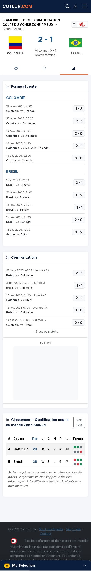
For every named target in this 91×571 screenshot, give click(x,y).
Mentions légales (51, 529)
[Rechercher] (67, 6)
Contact (45, 533)
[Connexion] (75, 6)
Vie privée (73, 529)
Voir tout (79, 422)
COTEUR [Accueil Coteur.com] (17, 6)
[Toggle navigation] (84, 6)
